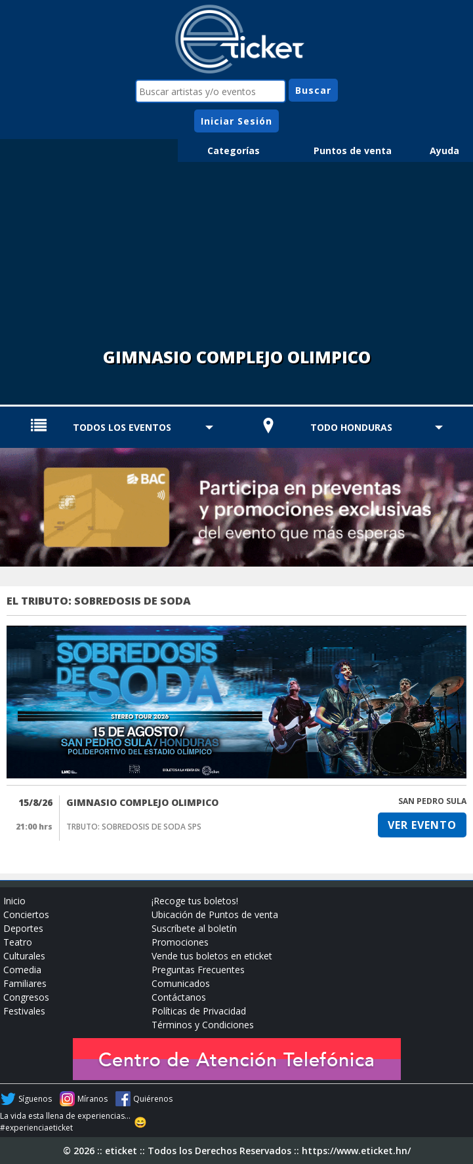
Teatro (17, 942)
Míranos (92, 1098)
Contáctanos (179, 997)
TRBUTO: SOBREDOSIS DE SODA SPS (133, 826)
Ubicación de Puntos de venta (215, 914)
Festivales (24, 1011)
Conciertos (26, 914)
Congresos (26, 997)
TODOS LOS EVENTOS (122, 427)
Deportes (23, 928)
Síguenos (35, 1098)
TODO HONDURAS (351, 427)
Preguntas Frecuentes (198, 969)
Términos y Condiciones (203, 1024)
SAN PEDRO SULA (432, 801)
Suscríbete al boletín (194, 928)
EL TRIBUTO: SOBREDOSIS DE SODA (99, 600)
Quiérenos (153, 1098)
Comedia (22, 969)
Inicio (14, 900)
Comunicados (181, 983)
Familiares (25, 983)
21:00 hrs (34, 826)
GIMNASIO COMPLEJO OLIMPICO (142, 802)
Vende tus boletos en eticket (212, 956)
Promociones (180, 942)
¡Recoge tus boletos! (195, 900)
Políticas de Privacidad (199, 1011)
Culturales (24, 956)
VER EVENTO (422, 825)
